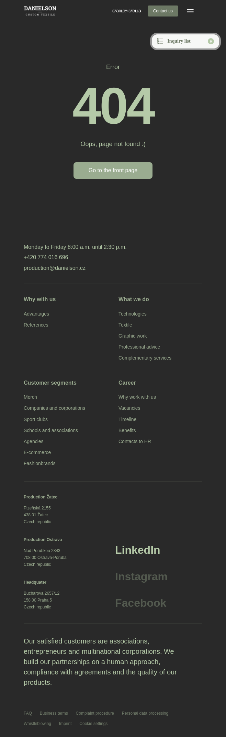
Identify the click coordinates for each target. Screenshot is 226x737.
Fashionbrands (40, 463)
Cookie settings (93, 723)
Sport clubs (36, 419)
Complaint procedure (95, 713)
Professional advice (139, 347)
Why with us (40, 299)
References (36, 325)
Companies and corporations (54, 408)
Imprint (65, 723)
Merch (30, 397)
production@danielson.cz (55, 268)
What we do (133, 299)
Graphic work (132, 336)
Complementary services (144, 358)
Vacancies (129, 408)
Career (127, 383)
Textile (125, 325)
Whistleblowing (37, 723)
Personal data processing (145, 713)
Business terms (54, 713)
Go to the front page (113, 170)
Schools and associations (51, 430)
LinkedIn (137, 550)
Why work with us (137, 397)
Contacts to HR (134, 441)
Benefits (127, 430)
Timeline (127, 419)
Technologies (132, 314)
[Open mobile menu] (190, 11)
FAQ (28, 713)
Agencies (34, 441)
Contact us (163, 11)
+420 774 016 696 (46, 257)
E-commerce (37, 452)
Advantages (36, 314)
